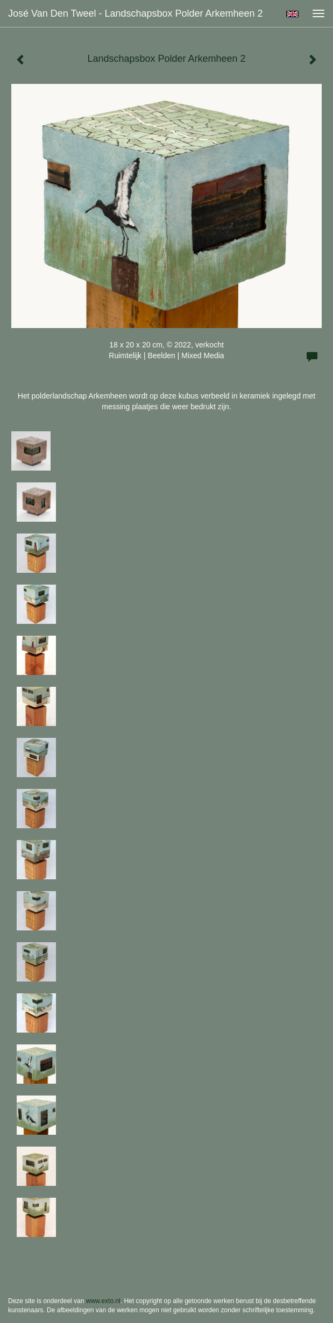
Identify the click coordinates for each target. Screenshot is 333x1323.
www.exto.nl (103, 1301)
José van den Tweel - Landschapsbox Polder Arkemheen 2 (135, 13)
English (292, 14)
